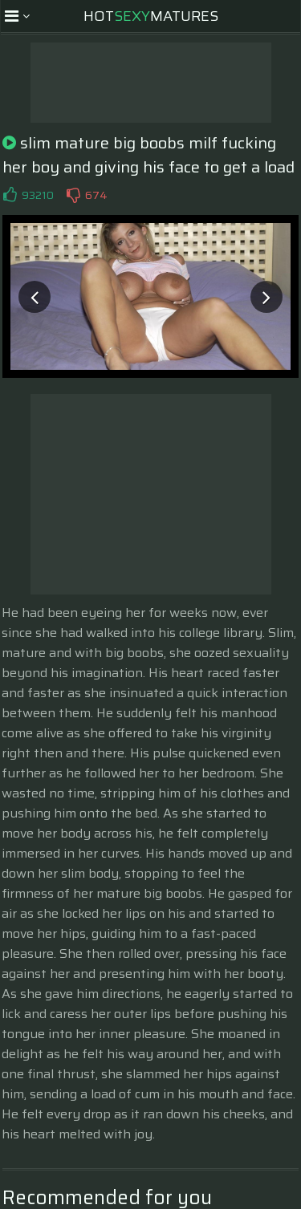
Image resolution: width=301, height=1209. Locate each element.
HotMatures (150, 16)
